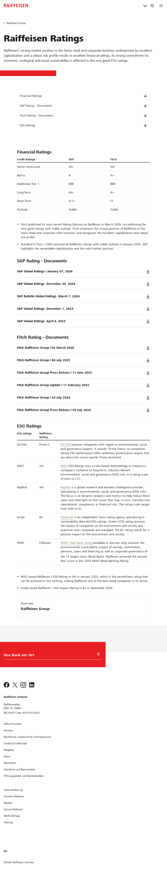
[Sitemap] (8, 822)
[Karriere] (8, 730)
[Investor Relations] (14, 796)
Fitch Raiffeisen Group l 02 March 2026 (83, 348)
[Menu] (161, 5)
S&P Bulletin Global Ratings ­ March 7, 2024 (83, 296)
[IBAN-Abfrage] (12, 815)
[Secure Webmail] (13, 809)
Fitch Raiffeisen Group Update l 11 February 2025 (83, 385)
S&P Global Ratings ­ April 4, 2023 (83, 321)
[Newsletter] (10, 762)
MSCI (64, 466)
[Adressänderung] (13, 789)
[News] (7, 756)
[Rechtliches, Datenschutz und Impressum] (27, 736)
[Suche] (152, 5)
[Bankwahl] (51, 656)
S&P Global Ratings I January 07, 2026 (83, 271)
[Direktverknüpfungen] (145, 5)
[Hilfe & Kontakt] (12, 723)
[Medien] (8, 802)
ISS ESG (65, 444)
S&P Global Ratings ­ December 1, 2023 (83, 309)
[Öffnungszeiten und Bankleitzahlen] (24, 775)
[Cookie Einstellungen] (15, 743)
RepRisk (66, 487)
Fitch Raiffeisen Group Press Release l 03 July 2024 (83, 410)
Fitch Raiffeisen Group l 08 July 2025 (83, 360)
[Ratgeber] (9, 749)
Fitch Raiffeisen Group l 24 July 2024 (83, 397)
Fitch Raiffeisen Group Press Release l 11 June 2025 (83, 373)
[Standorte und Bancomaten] (19, 769)
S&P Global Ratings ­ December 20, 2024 (83, 284)
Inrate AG (67, 517)
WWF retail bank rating (76, 543)
